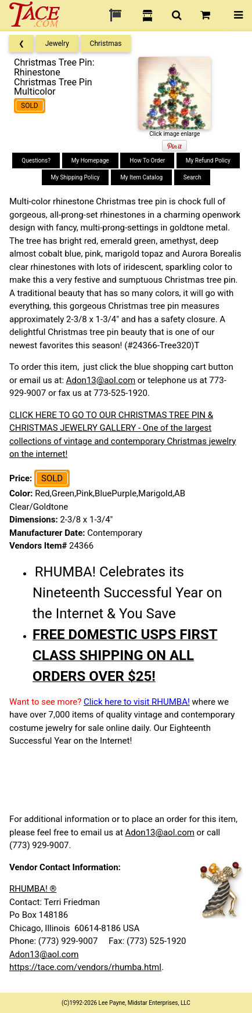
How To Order (147, 160)
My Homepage (90, 160)
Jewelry (57, 43)
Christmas (106, 43)
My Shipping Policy (75, 177)
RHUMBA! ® (32, 889)
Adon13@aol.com (100, 380)
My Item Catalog (141, 177)
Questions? (36, 160)
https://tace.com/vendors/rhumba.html (85, 967)
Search (192, 177)
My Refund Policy (208, 160)
